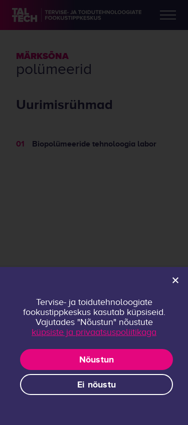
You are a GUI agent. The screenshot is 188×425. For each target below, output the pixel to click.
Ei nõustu (96, 385)
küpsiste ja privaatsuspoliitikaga (94, 332)
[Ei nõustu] (175, 280)
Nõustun (96, 359)
